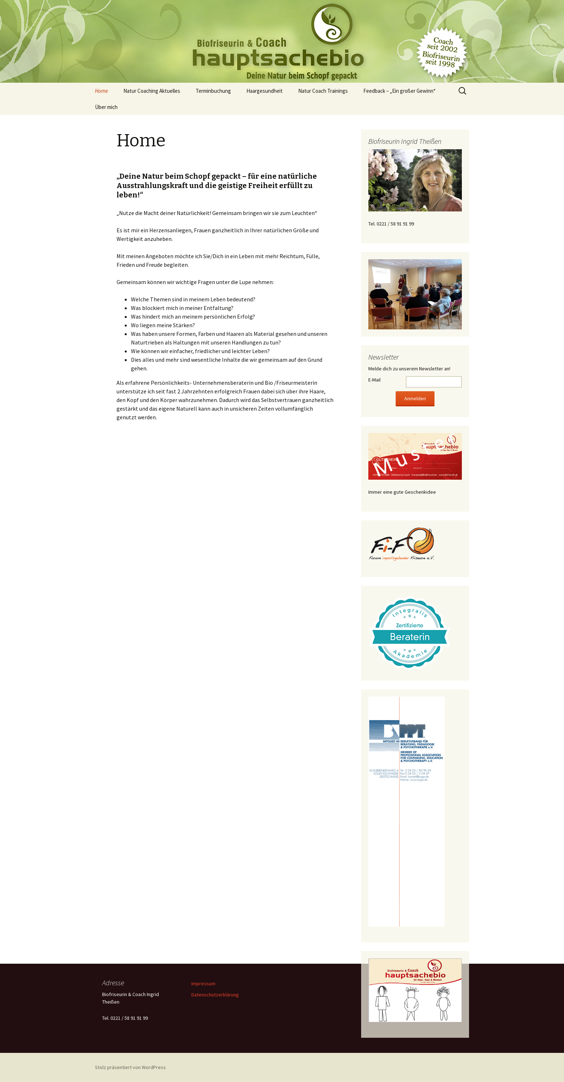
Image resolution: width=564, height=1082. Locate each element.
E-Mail (374, 379)
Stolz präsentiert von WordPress (130, 1067)
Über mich (106, 107)
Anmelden (415, 398)
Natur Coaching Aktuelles (151, 90)
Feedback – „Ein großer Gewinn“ (399, 90)
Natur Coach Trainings (323, 90)
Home (101, 90)
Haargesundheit (264, 90)
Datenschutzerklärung (215, 994)
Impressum (203, 983)
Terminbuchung (213, 90)
